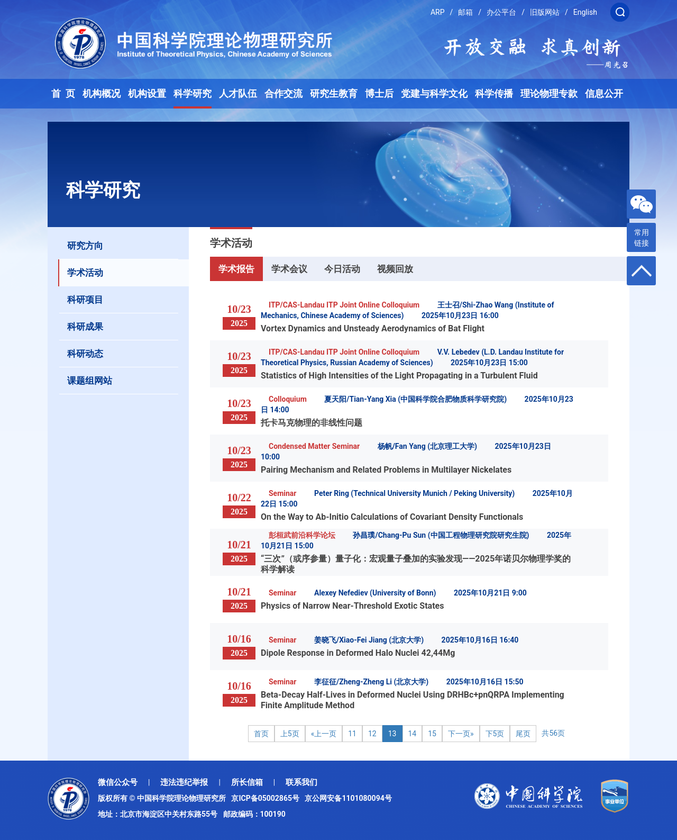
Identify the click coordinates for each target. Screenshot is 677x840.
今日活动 (342, 269)
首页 (261, 733)
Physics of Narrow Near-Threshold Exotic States (352, 606)
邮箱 (465, 12)
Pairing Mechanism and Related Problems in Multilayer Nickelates (386, 470)
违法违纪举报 (184, 782)
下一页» (461, 733)
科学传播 (494, 93)
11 (352, 733)
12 (372, 733)
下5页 (495, 733)
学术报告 (236, 269)
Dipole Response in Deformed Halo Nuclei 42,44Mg (358, 653)
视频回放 (395, 269)
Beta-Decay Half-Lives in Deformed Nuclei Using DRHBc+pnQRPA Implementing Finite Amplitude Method (412, 700)
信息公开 (604, 93)
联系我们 (301, 782)
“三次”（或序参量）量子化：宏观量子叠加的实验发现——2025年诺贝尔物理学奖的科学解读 (416, 564)
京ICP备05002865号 (267, 798)
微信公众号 (118, 782)
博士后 (379, 93)
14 (412, 733)
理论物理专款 (549, 93)
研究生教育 (334, 93)
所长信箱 (247, 782)
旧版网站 (545, 12)
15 (432, 733)
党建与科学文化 (434, 93)
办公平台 (501, 12)
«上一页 (324, 733)
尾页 (523, 733)
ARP (438, 12)
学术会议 (289, 269)
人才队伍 (238, 93)
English (585, 12)
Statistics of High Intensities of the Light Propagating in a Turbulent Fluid (399, 376)
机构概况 (102, 93)
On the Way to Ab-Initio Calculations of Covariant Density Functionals (392, 517)
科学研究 (192, 93)
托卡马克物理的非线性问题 (311, 423)
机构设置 (147, 93)
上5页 (289, 733)
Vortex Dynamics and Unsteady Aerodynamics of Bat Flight (372, 328)
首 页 (63, 93)
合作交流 (283, 93)
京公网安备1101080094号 (348, 798)
